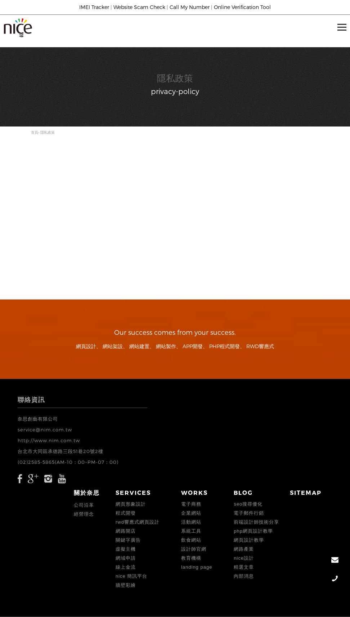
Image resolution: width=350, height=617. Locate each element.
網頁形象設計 (131, 504)
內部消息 (244, 576)
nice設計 (244, 558)
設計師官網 (193, 549)
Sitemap (306, 492)
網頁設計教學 (249, 540)
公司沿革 (84, 505)
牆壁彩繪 (126, 585)
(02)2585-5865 (36, 462)
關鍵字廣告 (128, 540)
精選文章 (244, 567)
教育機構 (191, 558)
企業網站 (191, 513)
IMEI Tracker (94, 7)
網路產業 (244, 549)
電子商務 (191, 504)
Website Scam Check (139, 7)
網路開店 (126, 531)
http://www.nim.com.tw (49, 440)
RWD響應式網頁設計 (138, 522)
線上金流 (126, 567)
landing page (196, 567)
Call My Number (190, 7)
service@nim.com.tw (45, 429)
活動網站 (191, 522)
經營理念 (84, 514)
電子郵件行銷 (249, 513)
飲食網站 (191, 540)
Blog (243, 492)
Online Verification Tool (242, 7)
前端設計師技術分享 (256, 522)
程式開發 (126, 513)
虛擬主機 (126, 549)
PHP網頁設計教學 (253, 531)
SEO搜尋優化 (248, 504)
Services (133, 492)
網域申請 (126, 558)
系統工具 (191, 531)
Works (194, 492)
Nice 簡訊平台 (131, 576)
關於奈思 (87, 492)
